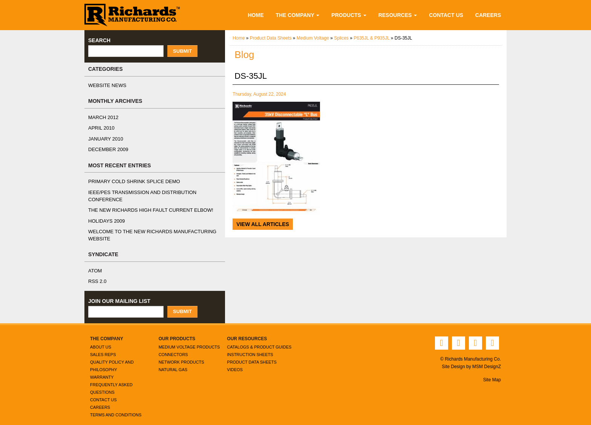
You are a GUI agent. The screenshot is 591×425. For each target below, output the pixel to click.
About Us (100, 340)
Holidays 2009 (105, 214)
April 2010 (100, 128)
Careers (489, 14)
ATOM (95, 263)
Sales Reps (101, 347)
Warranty (101, 370)
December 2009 (106, 149)
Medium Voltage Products (189, 340)
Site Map (492, 373)
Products (355, 14)
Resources (402, 14)
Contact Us (449, 14)
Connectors (173, 347)
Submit (182, 51)
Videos (234, 362)
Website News (105, 85)
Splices (344, 38)
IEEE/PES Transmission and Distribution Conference (153, 192)
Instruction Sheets (248, 347)
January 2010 (103, 139)
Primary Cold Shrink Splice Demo (129, 181)
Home (263, 14)
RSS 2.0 (96, 274)
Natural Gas (173, 362)
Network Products (180, 355)
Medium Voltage (315, 38)
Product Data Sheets (272, 38)
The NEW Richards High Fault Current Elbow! (144, 203)
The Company (305, 14)
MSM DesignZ (486, 359)
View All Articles (261, 224)
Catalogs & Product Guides (259, 340)
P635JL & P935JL (373, 38)
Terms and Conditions (115, 408)
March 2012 (102, 117)
